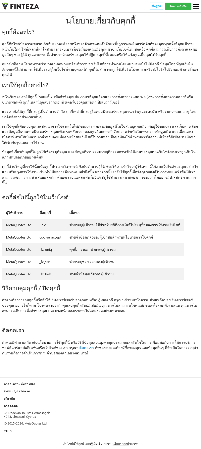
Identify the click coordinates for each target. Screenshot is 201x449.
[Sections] (196, 7)
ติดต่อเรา (86, 348)
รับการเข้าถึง (178, 6)
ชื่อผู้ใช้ (156, 6)
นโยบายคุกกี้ (121, 444)
